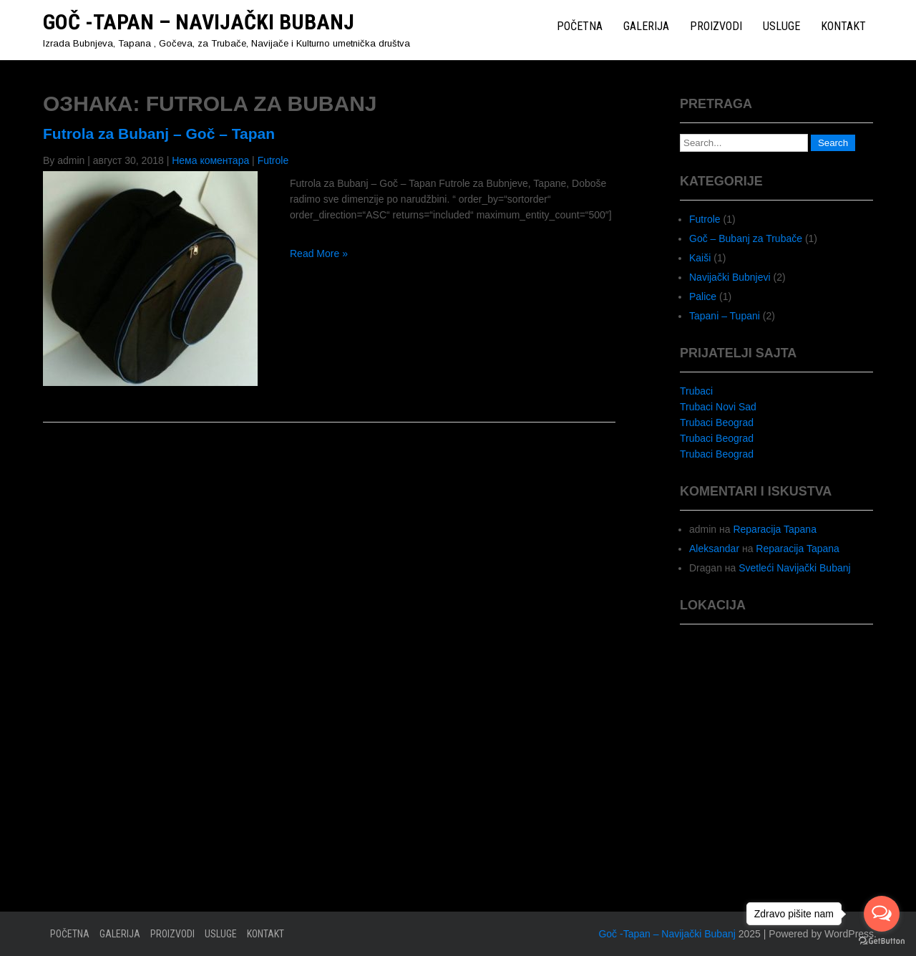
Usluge (781, 26)
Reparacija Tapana (775, 529)
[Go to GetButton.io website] (882, 941)
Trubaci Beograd (717, 422)
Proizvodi (716, 26)
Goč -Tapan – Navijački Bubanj (198, 21)
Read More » (319, 253)
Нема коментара (210, 160)
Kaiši (700, 258)
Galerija (646, 26)
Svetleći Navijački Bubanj (794, 568)
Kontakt (843, 26)
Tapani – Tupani (724, 316)
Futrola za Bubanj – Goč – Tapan (159, 133)
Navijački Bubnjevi (730, 277)
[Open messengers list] (882, 914)
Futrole (273, 160)
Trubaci (696, 391)
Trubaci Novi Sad (718, 406)
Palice (702, 296)
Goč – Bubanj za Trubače (745, 238)
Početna (580, 26)
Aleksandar (714, 548)
